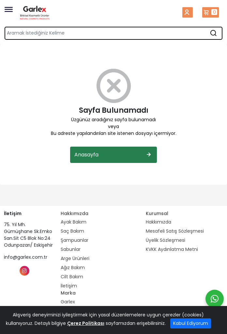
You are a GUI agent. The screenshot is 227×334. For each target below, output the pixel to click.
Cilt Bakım (72, 276)
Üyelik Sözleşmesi (165, 240)
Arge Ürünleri (75, 258)
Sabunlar (71, 249)
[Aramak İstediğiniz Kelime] (213, 33)
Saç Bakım (72, 231)
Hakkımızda (158, 222)
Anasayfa (113, 155)
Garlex (68, 301)
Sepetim (210, 12)
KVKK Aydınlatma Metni (172, 249)
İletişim (69, 286)
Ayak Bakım (73, 222)
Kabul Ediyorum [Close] (190, 323)
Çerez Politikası (85, 323)
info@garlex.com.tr (25, 257)
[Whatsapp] (214, 299)
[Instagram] (24, 271)
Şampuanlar (74, 240)
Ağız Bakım (73, 267)
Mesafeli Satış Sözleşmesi (175, 231)
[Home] (35, 12)
